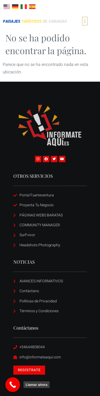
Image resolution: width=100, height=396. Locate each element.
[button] (84, 21)
